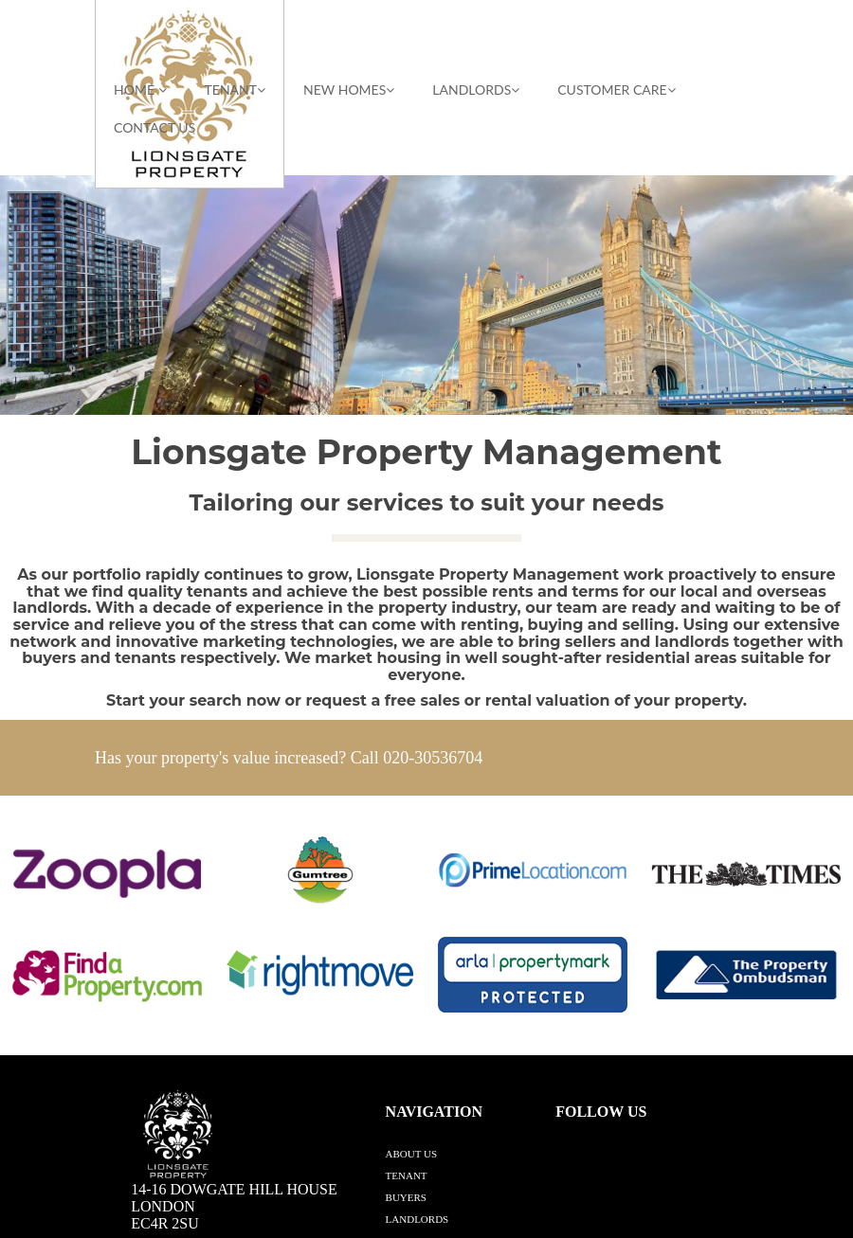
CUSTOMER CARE (616, 89)
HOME (140, 89)
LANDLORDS (475, 89)
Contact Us (154, 127)
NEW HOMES (348, 89)
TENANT (235, 89)
